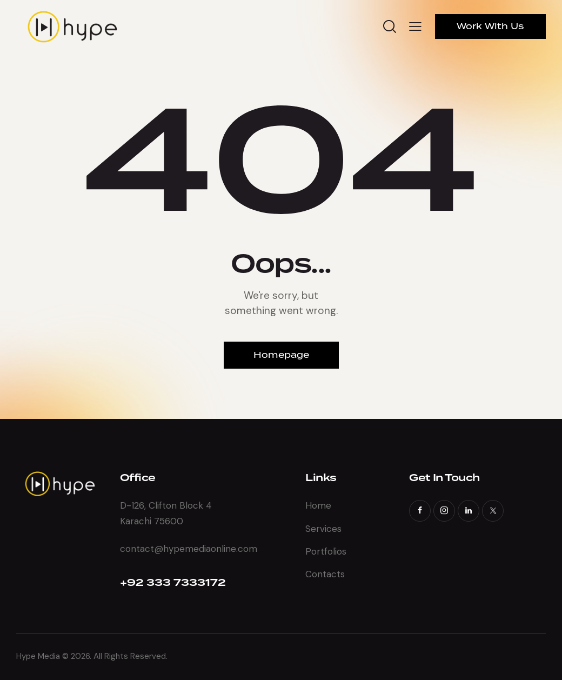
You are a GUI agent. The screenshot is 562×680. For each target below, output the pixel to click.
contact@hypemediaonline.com (188, 549)
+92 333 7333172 (173, 583)
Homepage (281, 355)
